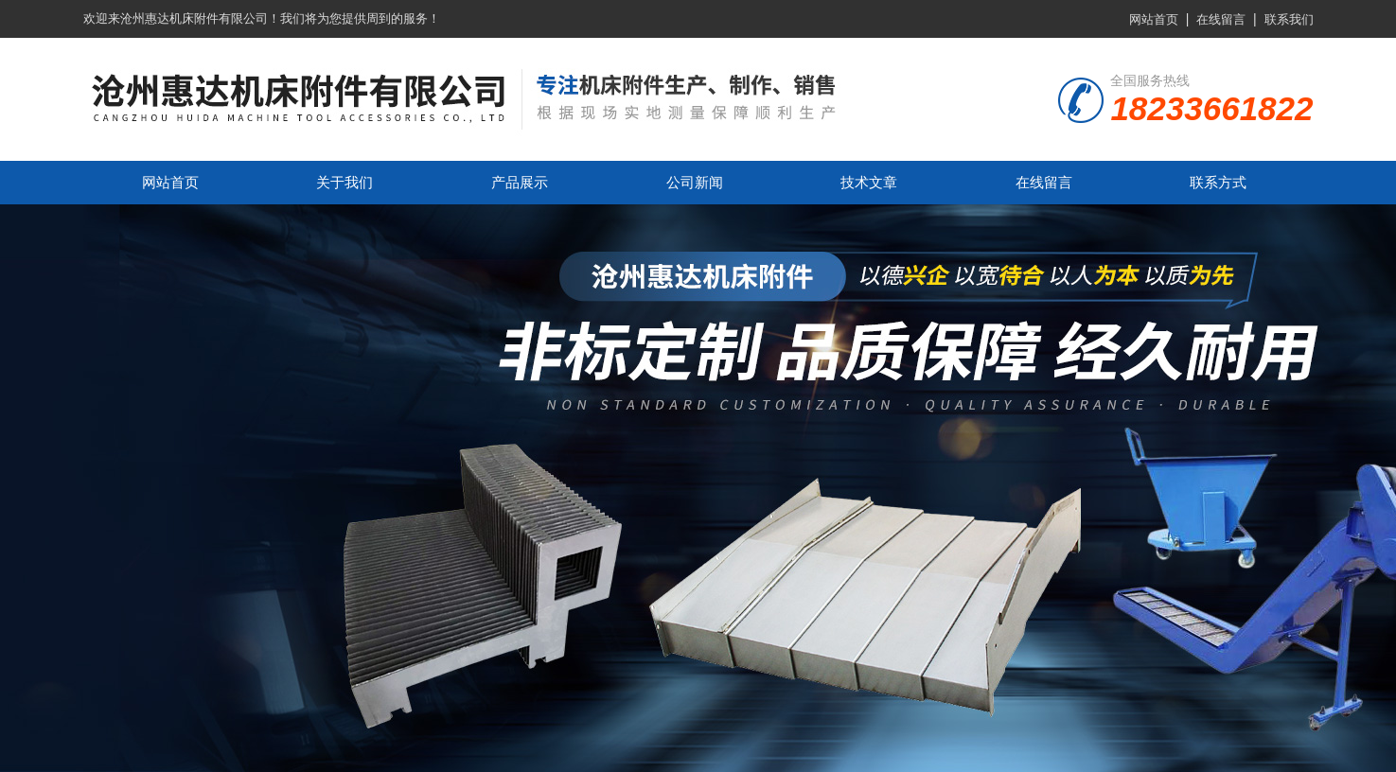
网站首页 (1153, 19)
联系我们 (1289, 19)
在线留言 (1221, 19)
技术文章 (868, 182)
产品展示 (519, 182)
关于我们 (344, 182)
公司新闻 (694, 182)
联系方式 (1218, 182)
